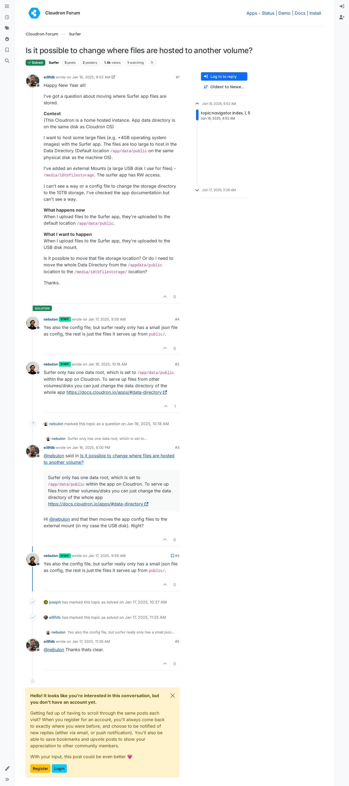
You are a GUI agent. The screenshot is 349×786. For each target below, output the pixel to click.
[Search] (7, 61)
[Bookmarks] (7, 50)
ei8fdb (49, 77)
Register (40, 768)
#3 (177, 447)
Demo (284, 13)
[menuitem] (342, 6)
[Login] (342, 6)
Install (315, 13)
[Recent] (7, 17)
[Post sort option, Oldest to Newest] (224, 87)
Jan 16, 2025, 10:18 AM (107, 364)
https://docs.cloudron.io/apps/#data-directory (117, 392)
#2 (177, 364)
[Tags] (7, 28)
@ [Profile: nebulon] (54, 455)
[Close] (172, 695)
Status (268, 13)
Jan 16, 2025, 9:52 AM (91, 77)
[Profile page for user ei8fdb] (32, 80)
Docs (300, 13)
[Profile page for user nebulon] (32, 323)
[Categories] (7, 6)
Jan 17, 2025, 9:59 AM (107, 319)
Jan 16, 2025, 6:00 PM (91, 447)
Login (59, 768)
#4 (177, 319)
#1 (177, 77)
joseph (55, 602)
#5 (177, 641)
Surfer (54, 62)
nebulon (51, 319)
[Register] (342, 17)
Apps (251, 13)
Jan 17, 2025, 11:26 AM (91, 641)
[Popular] (7, 39)
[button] (7, 768)
